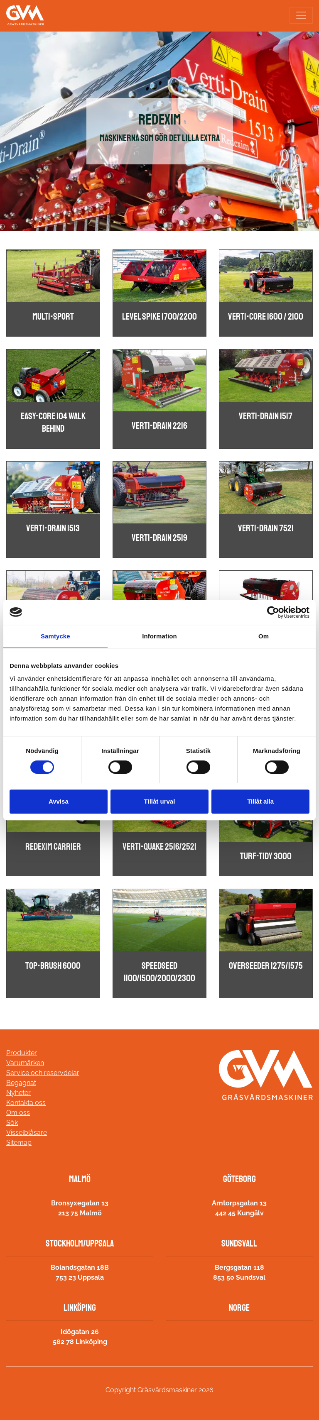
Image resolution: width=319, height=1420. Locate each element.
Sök (12, 1123)
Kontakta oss (26, 1103)
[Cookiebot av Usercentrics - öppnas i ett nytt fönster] (273, 612)
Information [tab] (159, 636)
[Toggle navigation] (301, 15)
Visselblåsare (26, 1132)
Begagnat (21, 1083)
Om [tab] (263, 636)
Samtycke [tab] (55, 636)
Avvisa (59, 801)
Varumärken (25, 1063)
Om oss (18, 1113)
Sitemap (19, 1142)
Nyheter (18, 1093)
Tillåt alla (260, 801)
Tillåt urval (159, 801)
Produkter (21, 1053)
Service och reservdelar (42, 1073)
